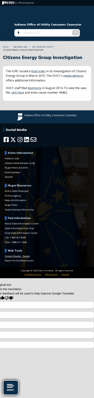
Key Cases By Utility (42, 46)
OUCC (6, 46)
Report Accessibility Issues (19, 260)
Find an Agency (13, 195)
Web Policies (51, 274)
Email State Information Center (21, 232)
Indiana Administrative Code (20, 163)
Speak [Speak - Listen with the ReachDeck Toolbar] (26, 256)
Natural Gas (20, 46)
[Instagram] (20, 139)
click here (17, 92)
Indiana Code (12, 158)
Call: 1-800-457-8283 (15, 237)
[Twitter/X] (13, 139)
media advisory (73, 76)
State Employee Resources (19, 209)
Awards (9, 176)
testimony (34, 88)
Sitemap (65, 274)
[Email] (33, 139)
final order (38, 71)
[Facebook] (6, 139)
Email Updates (12, 172)
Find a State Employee (17, 190)
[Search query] (47, 33)
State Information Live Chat (19, 228)
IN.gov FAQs (11, 204)
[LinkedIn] (26, 139)
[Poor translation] (9, 298)
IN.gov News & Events (16, 167)
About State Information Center (22, 223)
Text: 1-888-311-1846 (16, 242)
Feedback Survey (33, 274)
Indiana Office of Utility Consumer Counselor (47, 24)
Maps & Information (15, 200)
